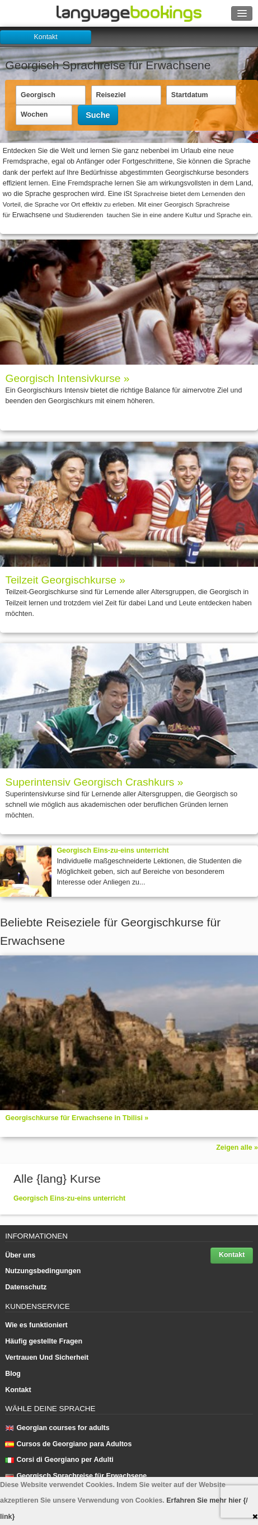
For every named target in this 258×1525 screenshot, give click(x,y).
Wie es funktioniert (36, 1325)
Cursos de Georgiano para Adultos (68, 1444)
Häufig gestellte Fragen (43, 1341)
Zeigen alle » (237, 1147)
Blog (13, 1374)
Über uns (20, 1255)
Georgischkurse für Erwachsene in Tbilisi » (77, 1118)
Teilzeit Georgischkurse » (65, 580)
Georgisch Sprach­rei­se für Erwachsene (76, 1476)
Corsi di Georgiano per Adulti (59, 1460)
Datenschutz (25, 1287)
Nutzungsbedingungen (43, 1271)
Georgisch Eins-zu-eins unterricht (112, 850)
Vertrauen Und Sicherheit (46, 1357)
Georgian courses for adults (57, 1428)
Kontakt (45, 37)
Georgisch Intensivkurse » (68, 378)
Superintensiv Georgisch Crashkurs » (95, 782)
